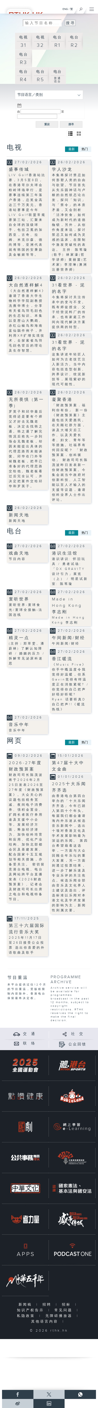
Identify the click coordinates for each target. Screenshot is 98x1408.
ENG (65, 9)
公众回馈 (77, 1044)
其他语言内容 (45, 1321)
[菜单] (92, 8)
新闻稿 (26, 1304)
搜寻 (71, 124)
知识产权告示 (31, 1310)
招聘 (48, 1304)
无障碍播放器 (60, 1316)
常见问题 (64, 1310)
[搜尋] (81, 8)
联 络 (29, 1043)
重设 (47, 124)
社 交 (77, 1034)
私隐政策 (27, 1316)
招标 (67, 1304)
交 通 (29, 1034)
